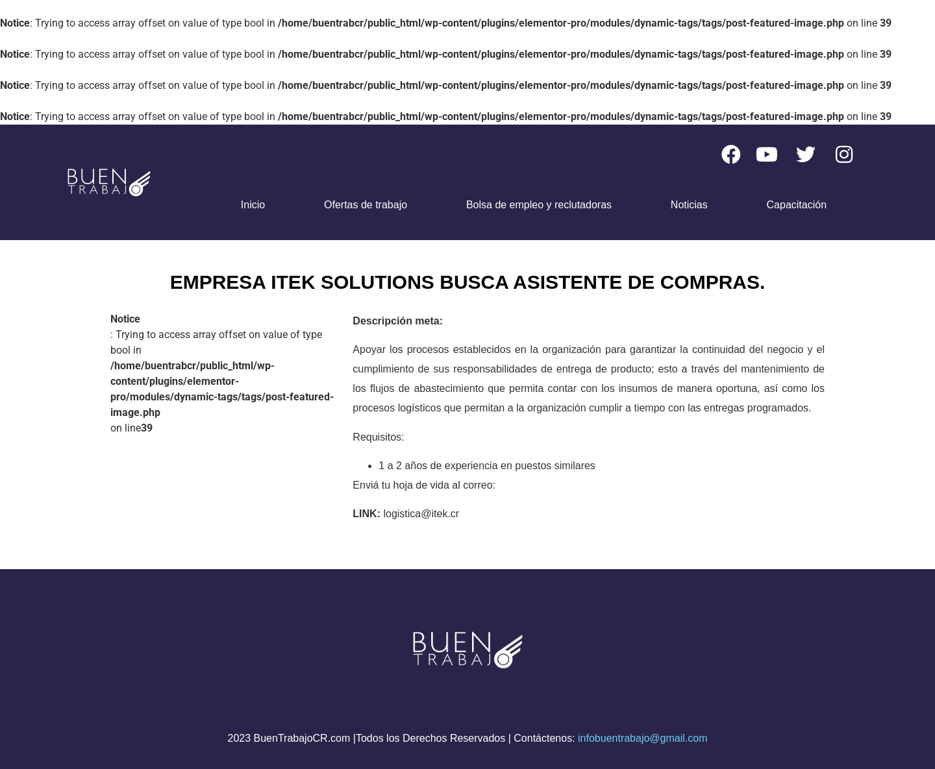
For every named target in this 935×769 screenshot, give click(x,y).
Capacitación (797, 204)
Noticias (689, 204)
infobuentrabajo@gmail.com (642, 738)
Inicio (253, 204)
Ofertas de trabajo (365, 204)
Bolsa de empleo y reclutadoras (539, 204)
